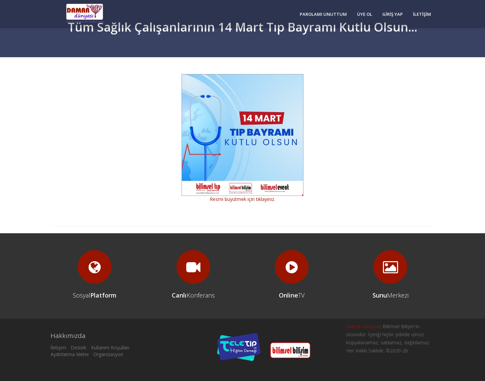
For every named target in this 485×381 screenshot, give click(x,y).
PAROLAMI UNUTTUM (323, 14)
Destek (78, 347)
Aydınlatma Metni (70, 354)
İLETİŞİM (422, 14)
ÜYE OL (364, 14)
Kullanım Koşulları (110, 347)
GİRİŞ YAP (392, 14)
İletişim (58, 347)
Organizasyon (108, 354)
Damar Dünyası (363, 326)
